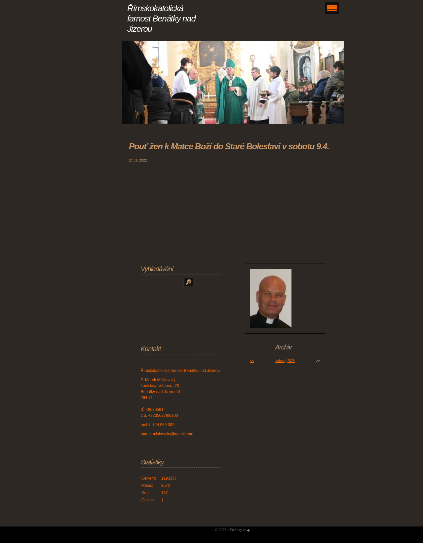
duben (280, 361)
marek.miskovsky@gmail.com (167, 434)
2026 (290, 361)
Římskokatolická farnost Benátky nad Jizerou (161, 18)
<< (252, 361)
